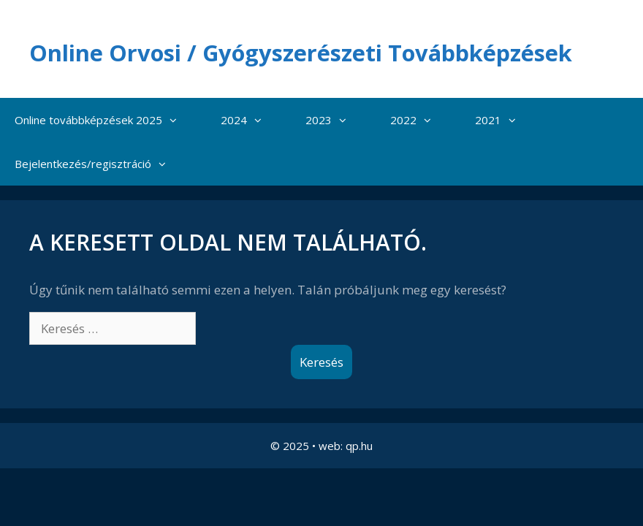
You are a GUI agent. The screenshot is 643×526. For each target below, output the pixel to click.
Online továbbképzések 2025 (103, 159)
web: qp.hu (346, 485)
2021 (502, 159)
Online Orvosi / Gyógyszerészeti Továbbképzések (290, 68)
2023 (333, 159)
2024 (248, 159)
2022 (418, 159)
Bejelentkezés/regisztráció (97, 203)
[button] (176, 159)
